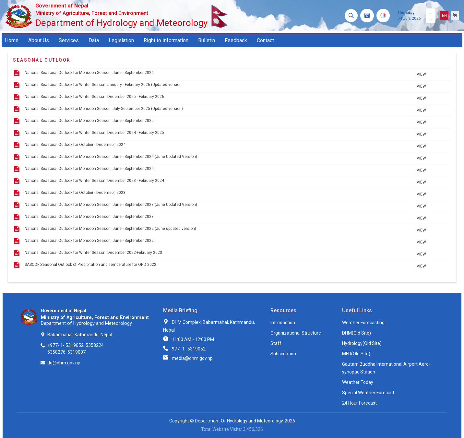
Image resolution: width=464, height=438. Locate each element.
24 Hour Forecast (359, 403)
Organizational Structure (295, 333)
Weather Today (357, 382)
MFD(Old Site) (356, 353)
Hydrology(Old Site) (362, 343)
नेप (455, 15)
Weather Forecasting (363, 322)
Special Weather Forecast (368, 392)
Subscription (283, 353)
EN (444, 15)
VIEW (421, 74)
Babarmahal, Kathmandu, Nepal (79, 334)
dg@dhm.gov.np (63, 362)
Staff (275, 343)
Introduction (282, 322)
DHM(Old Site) (356, 333)
